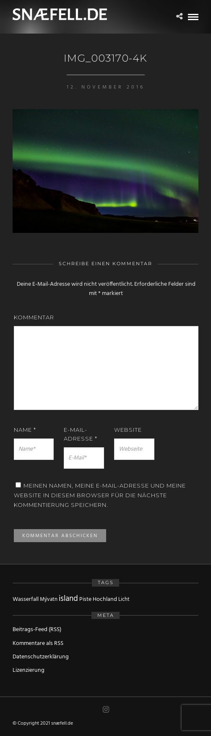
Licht (124, 599)
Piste (85, 599)
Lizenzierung (28, 670)
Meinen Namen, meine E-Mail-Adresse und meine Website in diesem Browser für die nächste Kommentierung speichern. (100, 495)
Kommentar (34, 317)
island (68, 598)
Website (128, 429)
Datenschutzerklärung (41, 657)
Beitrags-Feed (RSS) (37, 629)
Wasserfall (26, 599)
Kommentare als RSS (38, 643)
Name (25, 429)
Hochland (105, 599)
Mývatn (48, 599)
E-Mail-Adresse (80, 434)
